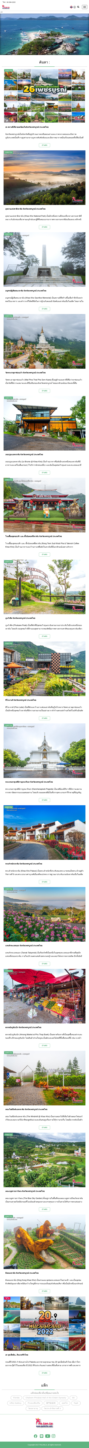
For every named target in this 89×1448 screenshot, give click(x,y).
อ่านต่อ (44, 145)
